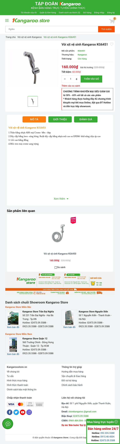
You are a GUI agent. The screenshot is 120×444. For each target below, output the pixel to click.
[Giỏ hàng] (112, 21)
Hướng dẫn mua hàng (72, 371)
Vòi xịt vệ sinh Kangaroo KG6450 (60, 253)
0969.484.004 (76, 420)
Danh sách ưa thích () (69, 12)
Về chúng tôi (13, 371)
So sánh (61, 267)
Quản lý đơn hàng (48, 12)
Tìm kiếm (106, 29)
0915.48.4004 (107, 436)
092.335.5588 (107, 433)
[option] (32, 68)
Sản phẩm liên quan (21, 211)
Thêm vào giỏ (91, 79)
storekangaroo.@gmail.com (82, 411)
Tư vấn (10, 376)
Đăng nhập (99, 12)
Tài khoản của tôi (29, 12)
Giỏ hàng (87, 12)
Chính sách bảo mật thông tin (22, 389)
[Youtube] (22, 412)
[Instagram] (29, 412)
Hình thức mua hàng (17, 380)
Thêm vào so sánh (71, 86)
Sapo (85, 437)
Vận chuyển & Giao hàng (74, 376)
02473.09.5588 (81, 416)
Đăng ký (111, 12)
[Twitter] (16, 412)
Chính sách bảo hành (72, 385)
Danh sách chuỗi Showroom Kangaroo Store (36, 302)
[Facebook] (9, 412)
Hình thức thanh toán (17, 385)
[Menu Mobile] (7, 20)
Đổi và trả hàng (69, 380)
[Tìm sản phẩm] (51, 29)
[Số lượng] (70, 78)
